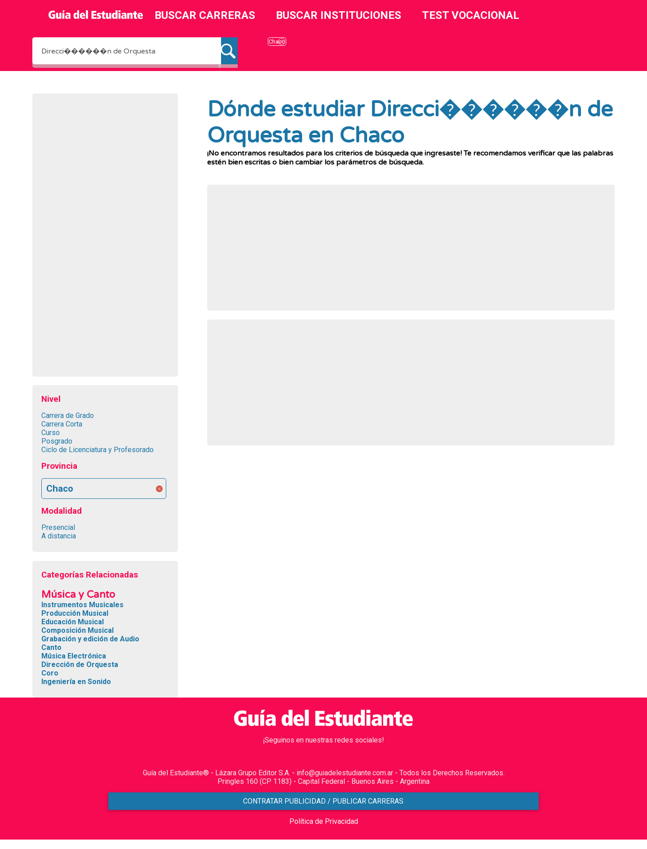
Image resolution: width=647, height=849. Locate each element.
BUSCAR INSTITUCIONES (338, 15)
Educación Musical (72, 631)
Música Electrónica (73, 665)
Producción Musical (74, 622)
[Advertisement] (105, 247)
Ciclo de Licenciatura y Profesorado (97, 459)
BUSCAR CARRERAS (205, 15)
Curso (50, 442)
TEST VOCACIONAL (470, 15)
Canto (51, 657)
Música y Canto (78, 604)
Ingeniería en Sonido (76, 691)
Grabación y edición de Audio (90, 648)
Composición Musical (77, 640)
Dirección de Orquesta (79, 674)
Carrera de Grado (67, 425)
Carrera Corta (61, 433)
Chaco (59, 498)
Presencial (58, 537)
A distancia (58, 545)
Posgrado (56, 450)
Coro (49, 682)
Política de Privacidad (323, 831)
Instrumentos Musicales (82, 614)
